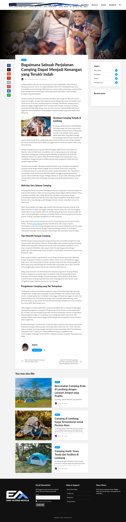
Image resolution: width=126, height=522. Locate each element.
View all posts (37, 350)
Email (37, 494)
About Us (95, 5)
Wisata (67, 5)
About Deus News (72, 489)
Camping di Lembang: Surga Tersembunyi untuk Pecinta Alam (69, 422)
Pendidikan (85, 5)
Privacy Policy (71, 501)
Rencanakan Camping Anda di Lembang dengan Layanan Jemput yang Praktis (70, 391)
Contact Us (70, 493)
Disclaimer (112, 5)
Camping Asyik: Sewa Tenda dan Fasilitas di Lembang (67, 454)
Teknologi (48, 5)
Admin (24, 79)
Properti (75, 5)
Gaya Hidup (58, 5)
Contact (103, 5)
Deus (70, 517)
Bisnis (40, 5)
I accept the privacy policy (44, 501)
